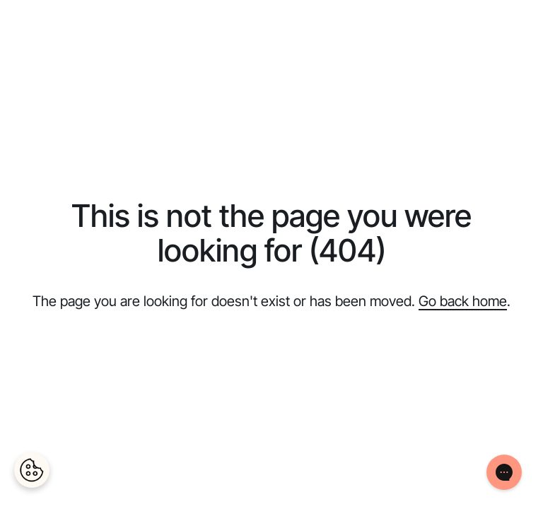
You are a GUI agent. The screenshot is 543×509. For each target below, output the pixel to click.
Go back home (463, 301)
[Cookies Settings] (31, 470)
